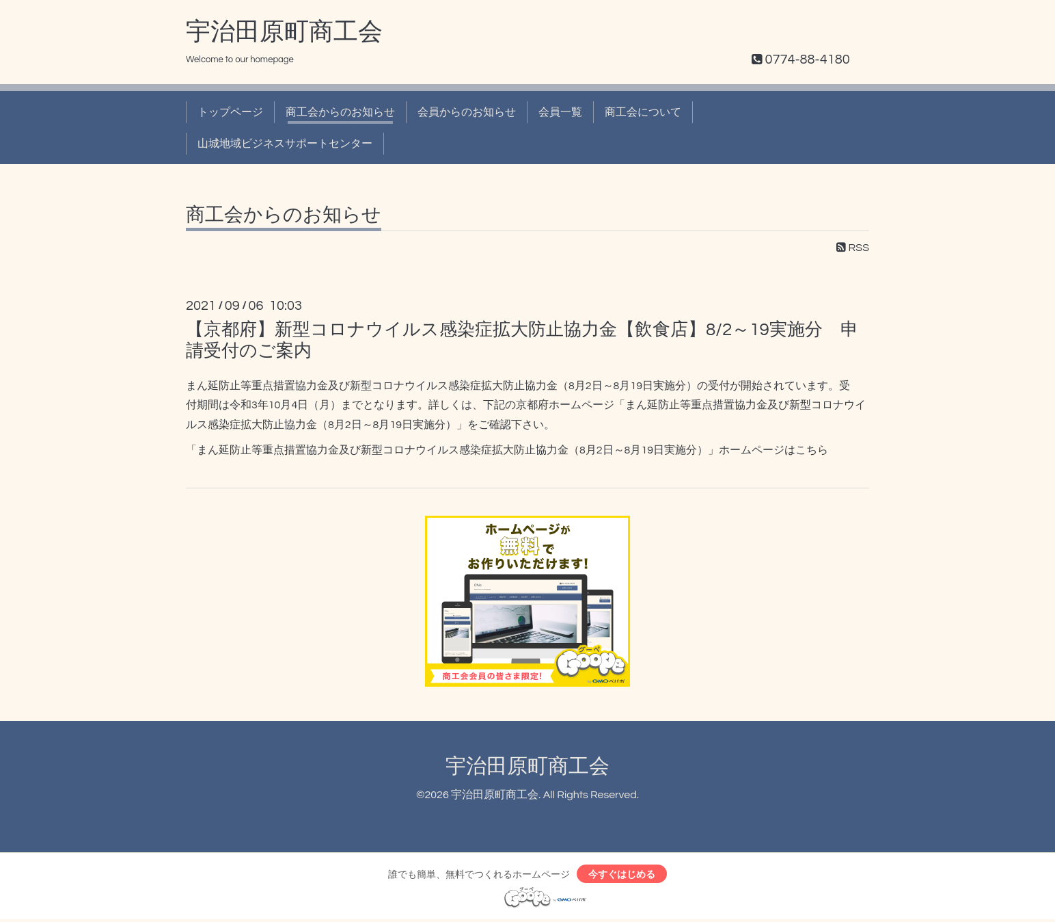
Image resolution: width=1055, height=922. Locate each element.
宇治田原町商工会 (284, 32)
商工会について (643, 112)
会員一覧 (560, 112)
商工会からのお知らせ (340, 112)
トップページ (230, 112)
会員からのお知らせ (466, 112)
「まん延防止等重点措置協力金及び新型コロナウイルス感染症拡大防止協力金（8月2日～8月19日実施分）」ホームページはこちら (507, 450)
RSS (852, 247)
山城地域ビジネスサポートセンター (284, 143)
